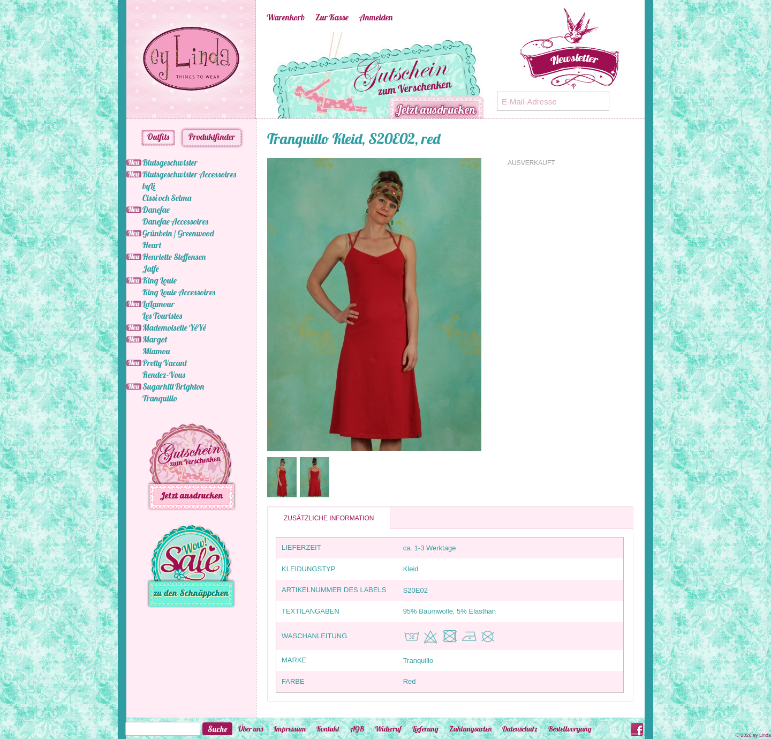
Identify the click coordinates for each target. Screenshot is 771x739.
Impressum (290, 729)
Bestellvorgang (570, 729)
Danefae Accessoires (175, 221)
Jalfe (150, 268)
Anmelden (375, 17)
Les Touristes (162, 315)
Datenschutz (520, 729)
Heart (151, 245)
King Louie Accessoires (178, 292)
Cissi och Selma (166, 197)
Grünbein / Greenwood (178, 233)
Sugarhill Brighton (173, 386)
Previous (250, 75)
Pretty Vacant (164, 362)
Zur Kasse (332, 17)
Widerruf (388, 729)
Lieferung (425, 729)
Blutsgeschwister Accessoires (189, 174)
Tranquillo (160, 398)
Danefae (156, 209)
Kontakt (327, 729)
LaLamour (158, 303)
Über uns (250, 729)
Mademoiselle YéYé (174, 327)
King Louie (159, 280)
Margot (154, 339)
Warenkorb (286, 17)
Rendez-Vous (163, 374)
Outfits (158, 136)
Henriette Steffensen (174, 256)
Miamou (156, 351)
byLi (148, 186)
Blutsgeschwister (170, 162)
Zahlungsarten (470, 729)
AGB (357, 729)
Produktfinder (211, 136)
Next (502, 75)
